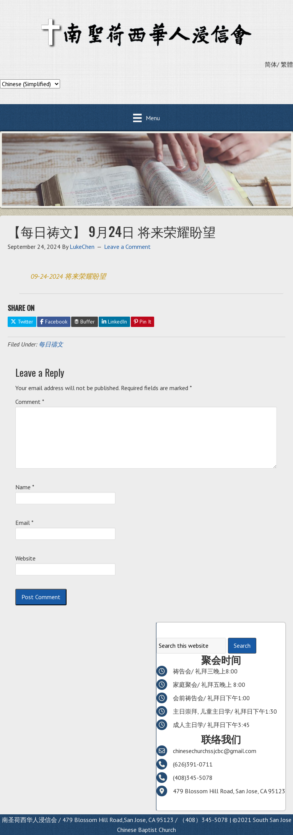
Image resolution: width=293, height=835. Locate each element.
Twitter (22, 321)
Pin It (142, 321)
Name (24, 487)
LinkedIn (114, 321)
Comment (29, 401)
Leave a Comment (127, 246)
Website (25, 558)
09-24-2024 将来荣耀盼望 (68, 276)
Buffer (84, 321)
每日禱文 (51, 344)
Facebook (53, 321)
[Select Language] (30, 83)
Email (24, 522)
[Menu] (146, 117)
